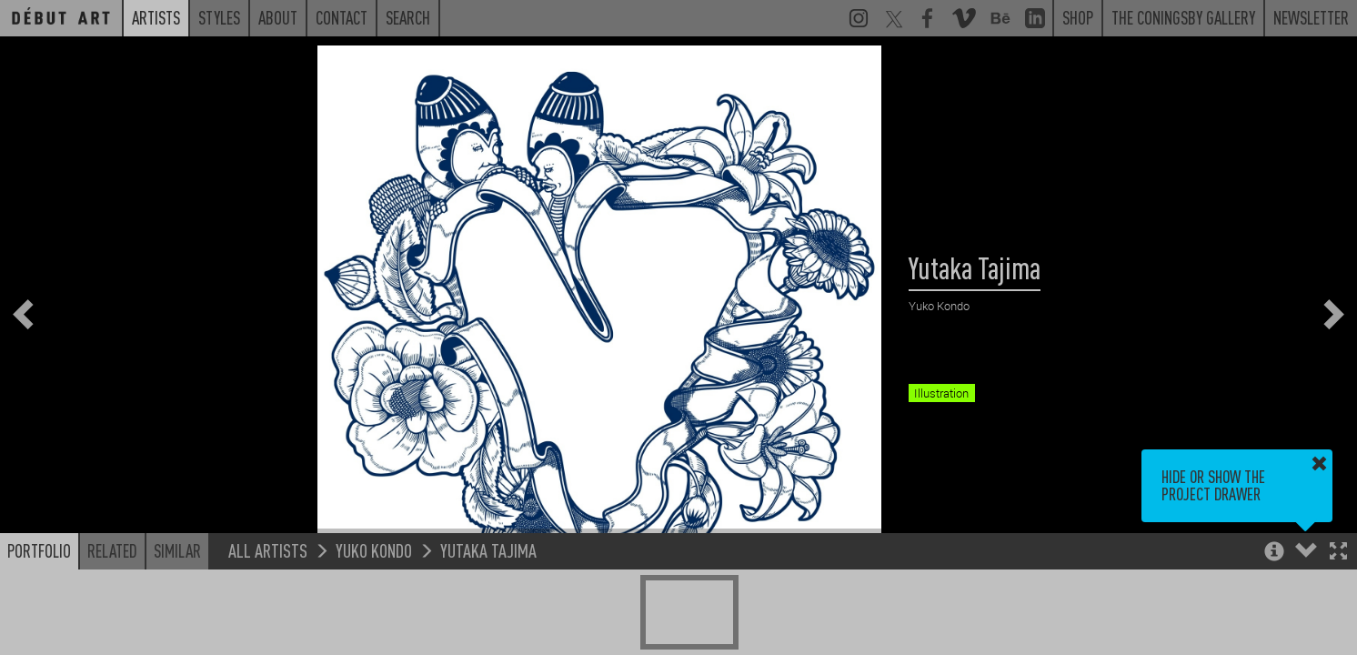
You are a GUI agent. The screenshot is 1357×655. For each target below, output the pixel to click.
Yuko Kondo (374, 550)
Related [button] (112, 550)
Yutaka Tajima (488, 550)
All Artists (267, 550)
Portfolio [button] (39, 550)
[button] (1338, 552)
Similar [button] (177, 550)
